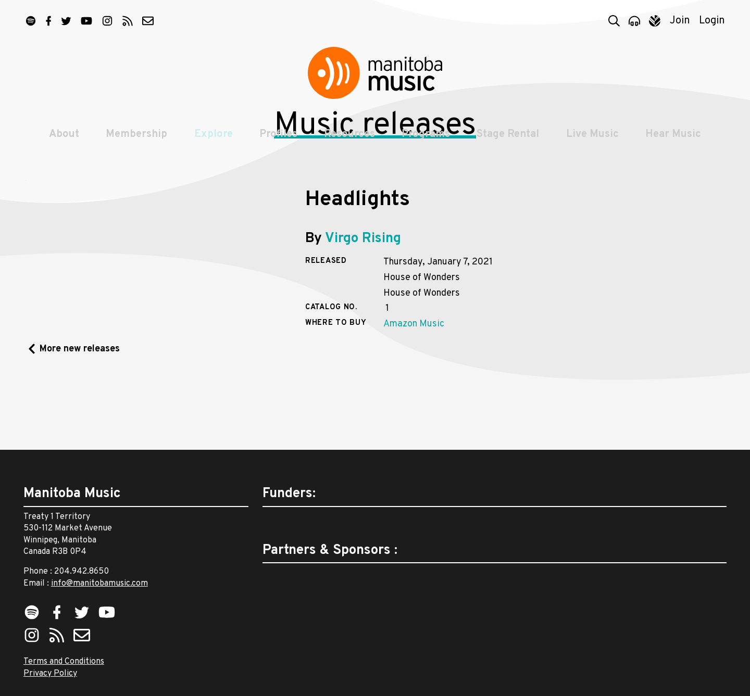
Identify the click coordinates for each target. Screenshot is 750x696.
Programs (426, 141)
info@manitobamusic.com (99, 583)
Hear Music (675, 141)
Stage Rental (509, 141)
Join (680, 21)
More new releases (80, 415)
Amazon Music (413, 391)
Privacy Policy (50, 673)
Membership (135, 141)
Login (712, 21)
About (62, 141)
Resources (349, 141)
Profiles (278, 141)
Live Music (594, 141)
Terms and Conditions (63, 661)
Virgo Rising (363, 304)
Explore (212, 141)
